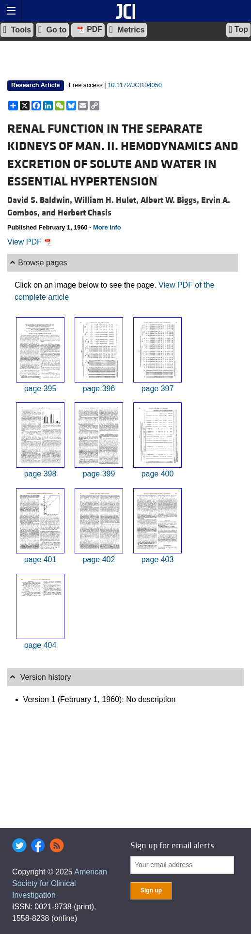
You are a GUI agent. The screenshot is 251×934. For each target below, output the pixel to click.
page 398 (40, 474)
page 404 (40, 645)
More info (107, 227)
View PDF (29, 242)
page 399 (99, 474)
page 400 (157, 474)
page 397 (157, 388)
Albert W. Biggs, (171, 200)
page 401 (40, 559)
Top (238, 29)
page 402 (99, 559)
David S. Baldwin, (40, 200)
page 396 (99, 388)
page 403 (157, 559)
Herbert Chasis (84, 212)
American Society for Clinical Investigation (59, 883)
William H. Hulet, (107, 200)
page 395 (40, 388)
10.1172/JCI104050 (135, 85)
